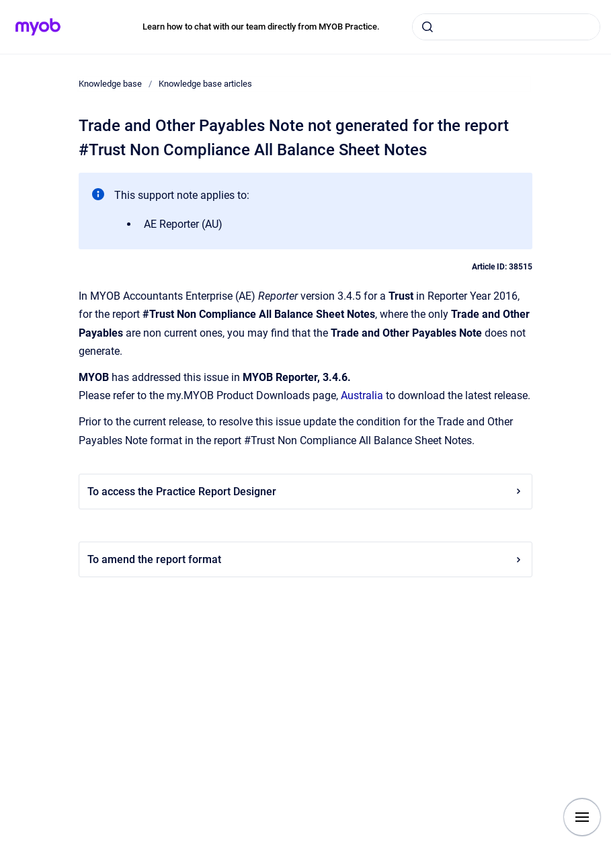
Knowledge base (110, 84)
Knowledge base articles (205, 84)
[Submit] (427, 27)
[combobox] (506, 27)
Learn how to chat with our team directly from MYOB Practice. (261, 27)
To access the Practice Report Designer (305, 491)
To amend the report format (305, 559)
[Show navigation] (582, 817)
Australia (362, 395)
